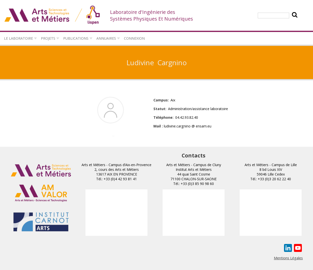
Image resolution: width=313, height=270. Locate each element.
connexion (134, 38)
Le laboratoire (18, 38)
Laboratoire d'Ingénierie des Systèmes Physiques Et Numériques (151, 15)
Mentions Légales (288, 257)
